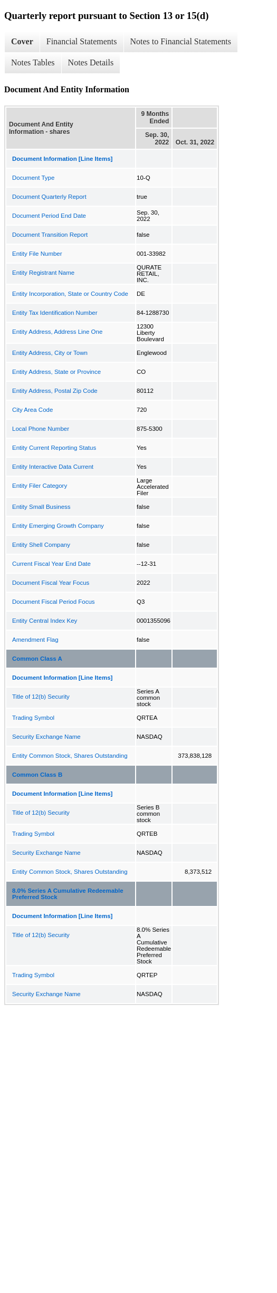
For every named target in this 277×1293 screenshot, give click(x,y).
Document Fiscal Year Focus (50, 583)
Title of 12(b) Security (41, 696)
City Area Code (32, 410)
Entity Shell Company (41, 545)
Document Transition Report (50, 234)
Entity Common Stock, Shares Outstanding (70, 755)
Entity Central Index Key (44, 620)
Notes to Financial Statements (181, 41)
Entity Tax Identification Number (55, 313)
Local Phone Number (40, 429)
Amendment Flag (35, 639)
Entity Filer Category (39, 486)
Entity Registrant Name (43, 272)
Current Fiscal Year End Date (51, 564)
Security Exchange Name (46, 737)
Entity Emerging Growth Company (58, 526)
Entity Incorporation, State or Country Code (70, 294)
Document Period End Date (49, 216)
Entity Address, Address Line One (57, 332)
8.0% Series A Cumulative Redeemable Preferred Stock (67, 893)
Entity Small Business (41, 507)
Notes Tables (33, 62)
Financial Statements (81, 41)
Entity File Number (37, 253)
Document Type (33, 178)
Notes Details (91, 62)
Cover (22, 41)
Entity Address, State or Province (56, 372)
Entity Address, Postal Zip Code (55, 391)
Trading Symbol (33, 718)
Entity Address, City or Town (50, 353)
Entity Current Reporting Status (54, 448)
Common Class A (37, 658)
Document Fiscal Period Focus (53, 602)
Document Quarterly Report (49, 197)
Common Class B (37, 774)
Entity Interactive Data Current (52, 467)
